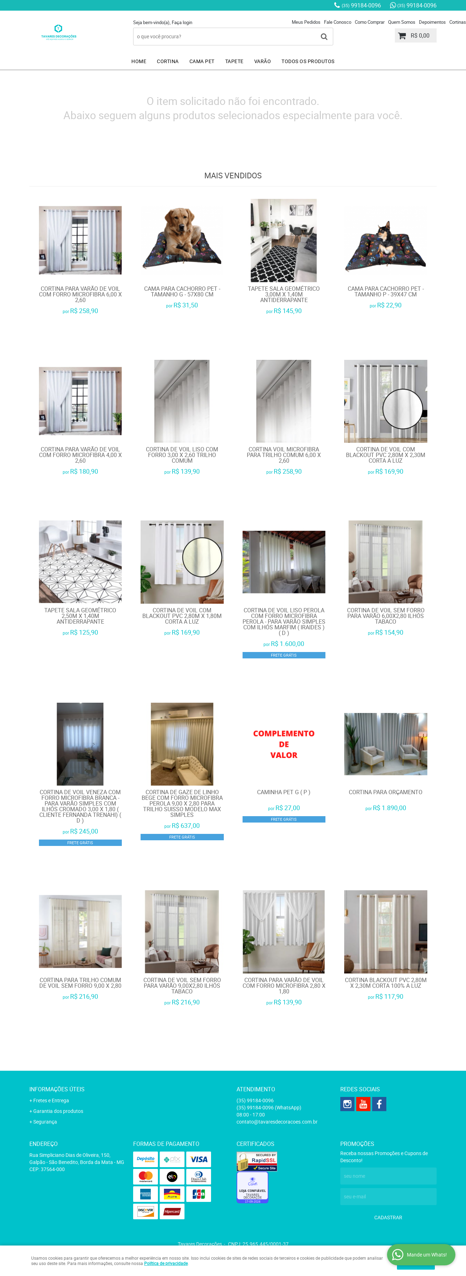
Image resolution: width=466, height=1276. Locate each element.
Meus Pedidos (306, 22)
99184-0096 (361, 5)
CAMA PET (202, 61)
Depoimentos (432, 22)
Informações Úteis (57, 1089)
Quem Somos (401, 22)
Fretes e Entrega (51, 1100)
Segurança (45, 1121)
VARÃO (262, 61)
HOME (138, 61)
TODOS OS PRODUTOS (308, 61)
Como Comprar (370, 22)
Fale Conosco (337, 22)
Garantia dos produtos (58, 1111)
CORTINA (168, 61)
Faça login (182, 22)
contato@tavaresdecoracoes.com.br (277, 1121)
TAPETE (234, 61)
